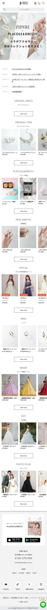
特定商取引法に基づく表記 (19, 598)
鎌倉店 (28, 573)
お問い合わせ (24, 602)
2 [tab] (21, 63)
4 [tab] (24, 63)
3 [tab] (22, 63)
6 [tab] (27, 63)
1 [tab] (19, 63)
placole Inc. (22, 608)
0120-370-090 (23, 558)
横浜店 (14, 573)
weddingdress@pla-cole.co (23, 562)
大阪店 (34, 573)
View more (23, 114)
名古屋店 (21, 573)
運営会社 (6, 598)
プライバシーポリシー (37, 598)
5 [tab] (26, 63)
